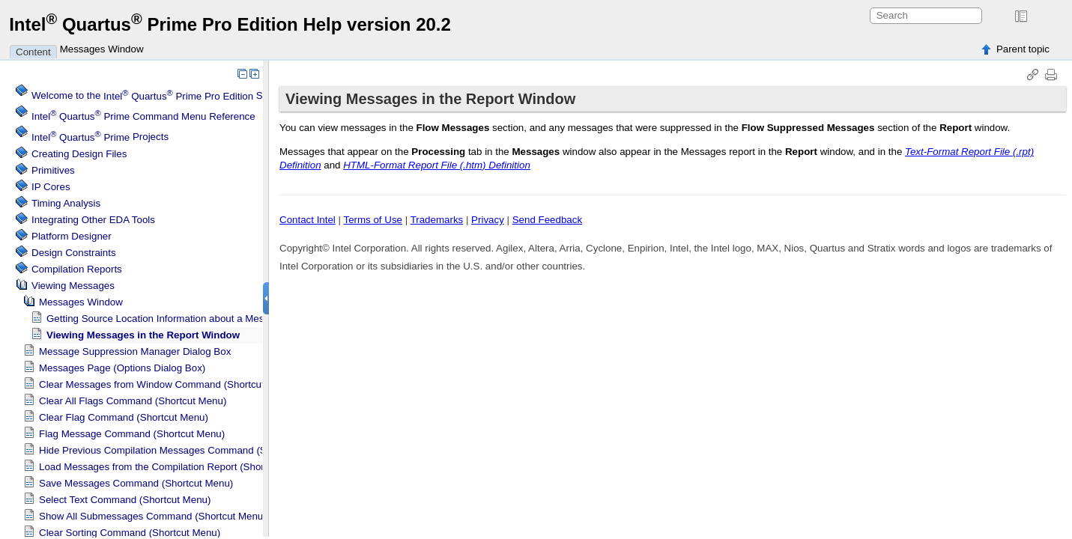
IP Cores (50, 186)
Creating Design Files (79, 153)
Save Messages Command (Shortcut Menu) (136, 483)
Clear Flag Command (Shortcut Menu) (123, 417)
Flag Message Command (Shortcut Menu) (132, 433)
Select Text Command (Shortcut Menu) (125, 499)
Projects (100, 137)
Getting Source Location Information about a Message (165, 318)
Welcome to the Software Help (175, 96)
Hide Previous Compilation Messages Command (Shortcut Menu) (183, 450)
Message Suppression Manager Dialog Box (135, 351)
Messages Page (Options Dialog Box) (122, 368)
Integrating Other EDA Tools (93, 219)
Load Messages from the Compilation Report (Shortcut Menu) (175, 466)
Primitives (53, 170)
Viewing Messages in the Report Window (143, 335)
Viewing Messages (73, 285)
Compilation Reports (76, 269)
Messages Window (102, 49)
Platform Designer (71, 236)
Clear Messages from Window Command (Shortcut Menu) (167, 384)
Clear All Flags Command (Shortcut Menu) (132, 400)
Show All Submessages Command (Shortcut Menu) (153, 516)
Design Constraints (73, 252)
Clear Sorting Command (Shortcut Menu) (129, 532)
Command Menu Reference (143, 116)
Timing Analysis (65, 203)
